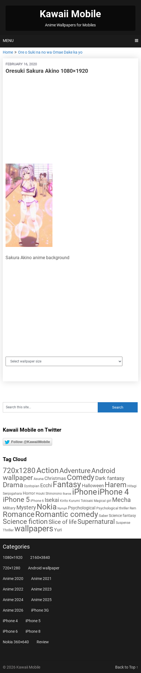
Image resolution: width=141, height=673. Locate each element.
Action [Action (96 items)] (47, 470)
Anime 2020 (13, 578)
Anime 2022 (13, 589)
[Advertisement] (70, 119)
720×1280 (11, 568)
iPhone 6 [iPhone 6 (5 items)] (37, 501)
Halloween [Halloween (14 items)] (93, 485)
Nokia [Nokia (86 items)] (47, 506)
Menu (8, 40)
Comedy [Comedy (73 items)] (80, 477)
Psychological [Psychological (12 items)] (81, 508)
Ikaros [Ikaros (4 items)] (67, 494)
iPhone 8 (33, 631)
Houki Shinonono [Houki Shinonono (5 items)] (49, 494)
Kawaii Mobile (70, 14)
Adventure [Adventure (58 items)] (74, 470)
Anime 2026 (13, 610)
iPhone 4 (10, 621)
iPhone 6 (10, 631)
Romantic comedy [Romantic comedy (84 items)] (66, 514)
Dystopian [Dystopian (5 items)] (31, 486)
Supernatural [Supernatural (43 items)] (96, 522)
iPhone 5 (33, 621)
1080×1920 (12, 557)
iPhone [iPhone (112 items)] (84, 492)
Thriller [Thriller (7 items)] (8, 530)
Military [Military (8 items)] (9, 508)
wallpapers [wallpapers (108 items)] (33, 528)
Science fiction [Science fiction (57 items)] (25, 521)
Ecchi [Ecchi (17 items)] (46, 485)
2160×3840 (40, 557)
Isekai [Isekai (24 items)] (52, 500)
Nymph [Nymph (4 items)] (62, 508)
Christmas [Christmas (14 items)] (55, 478)
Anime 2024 (13, 599)
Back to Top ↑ (126, 667)
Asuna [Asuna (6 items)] (39, 479)
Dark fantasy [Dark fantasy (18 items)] (109, 478)
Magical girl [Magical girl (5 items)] (102, 501)
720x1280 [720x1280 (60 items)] (19, 470)
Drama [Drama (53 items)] (13, 485)
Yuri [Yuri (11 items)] (58, 529)
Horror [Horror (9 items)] (29, 493)
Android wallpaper (43, 568)
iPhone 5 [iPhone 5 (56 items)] (16, 500)
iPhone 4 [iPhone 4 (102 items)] (113, 492)
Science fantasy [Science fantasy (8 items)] (122, 515)
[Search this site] (50, 407)
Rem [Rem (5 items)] (133, 508)
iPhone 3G (40, 610)
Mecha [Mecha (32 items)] (121, 499)
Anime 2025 (41, 599)
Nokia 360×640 (16, 642)
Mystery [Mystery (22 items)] (26, 507)
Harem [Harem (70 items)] (116, 484)
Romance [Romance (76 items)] (18, 514)
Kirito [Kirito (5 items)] (64, 501)
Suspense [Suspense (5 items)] (123, 523)
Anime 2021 (41, 578)
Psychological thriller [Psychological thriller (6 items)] (112, 508)
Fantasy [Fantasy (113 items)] (67, 484)
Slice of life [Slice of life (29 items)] (63, 521)
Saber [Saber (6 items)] (103, 516)
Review (43, 642)
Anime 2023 (41, 589)
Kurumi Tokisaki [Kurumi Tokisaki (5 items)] (81, 501)
